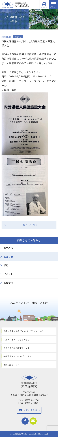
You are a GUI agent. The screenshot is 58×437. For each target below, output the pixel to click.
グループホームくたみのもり (16, 339)
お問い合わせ (30, 410)
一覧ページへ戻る (29, 224)
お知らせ (8, 256)
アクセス (44, 5)
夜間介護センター (11, 365)
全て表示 (8, 248)
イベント (8, 274)
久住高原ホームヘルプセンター (17, 356)
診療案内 (8, 282)
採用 (6, 265)
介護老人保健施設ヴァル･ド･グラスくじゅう (23, 331)
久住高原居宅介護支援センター (17, 348)
